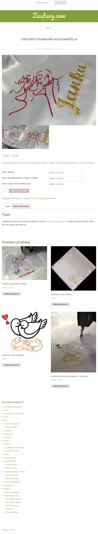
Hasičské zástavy (12, 492)
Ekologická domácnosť (13, 407)
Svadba (35, 198)
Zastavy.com (49, 15)
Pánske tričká (10, 468)
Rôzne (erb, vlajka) (13, 502)
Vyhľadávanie (60, 3)
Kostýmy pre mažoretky (13, 413)
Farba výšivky (8, 172)
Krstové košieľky (12, 424)
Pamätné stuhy (11, 495)
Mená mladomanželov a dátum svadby (19, 178)
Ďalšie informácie (21, 206)
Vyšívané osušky (12, 478)
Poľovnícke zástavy (13, 499)
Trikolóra (9, 509)
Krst (5, 420)
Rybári (6, 440)
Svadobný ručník (12, 451)
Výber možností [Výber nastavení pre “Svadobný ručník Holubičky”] (11, 365)
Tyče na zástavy (12, 512)
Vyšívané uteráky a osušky (14, 471)
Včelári (6, 454)
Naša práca (8, 434)
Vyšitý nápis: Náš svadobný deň (16, 183)
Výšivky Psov (9, 485)
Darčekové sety (11, 475)
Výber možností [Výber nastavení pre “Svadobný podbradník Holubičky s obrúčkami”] (60, 386)
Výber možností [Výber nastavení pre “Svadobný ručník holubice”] (60, 304)
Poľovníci (7, 437)
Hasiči (6, 410)
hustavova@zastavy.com (57, 221)
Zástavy (7, 488)
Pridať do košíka (19, 191)
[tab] (7, 206)
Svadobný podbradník (47, 198)
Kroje (6, 417)
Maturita (7, 430)
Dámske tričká (11, 464)
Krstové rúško (11, 427)
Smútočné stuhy (12, 505)
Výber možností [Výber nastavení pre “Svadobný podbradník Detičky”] (11, 294)
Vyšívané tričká (10, 461)
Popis (7, 206)
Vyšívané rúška (10, 458)
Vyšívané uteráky (12, 482)
